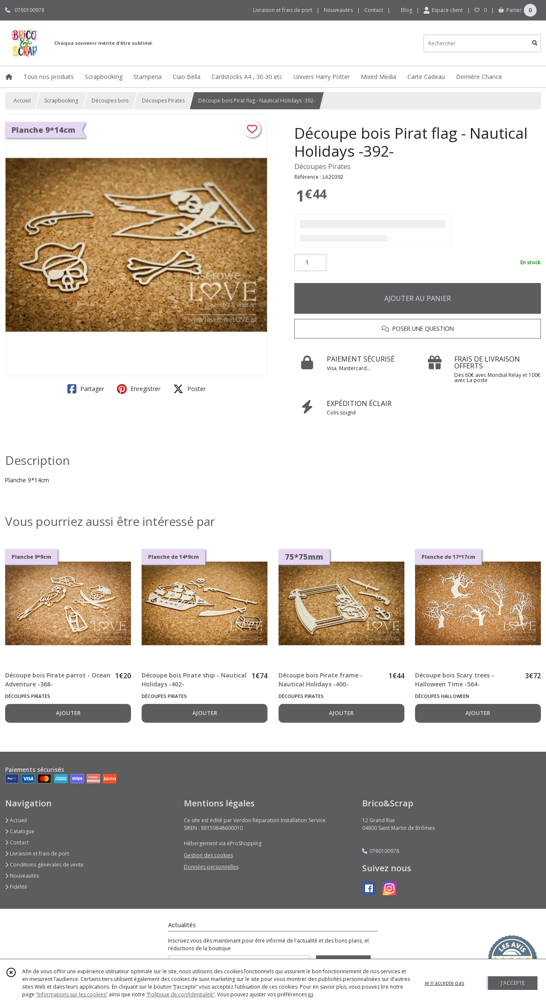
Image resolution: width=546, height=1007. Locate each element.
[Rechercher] (534, 43)
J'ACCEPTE (513, 983)
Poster (189, 389)
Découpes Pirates (163, 100)
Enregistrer (138, 389)
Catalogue (20, 831)
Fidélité (16, 886)
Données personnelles (211, 866)
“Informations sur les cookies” (71, 994)
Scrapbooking (61, 100)
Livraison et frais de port (37, 853)
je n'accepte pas (444, 983)
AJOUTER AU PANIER (417, 298)
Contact (373, 10)
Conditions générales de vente (44, 864)
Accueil (22, 100)
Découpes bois (110, 100)
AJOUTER (68, 713)
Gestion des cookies (208, 855)
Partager (85, 389)
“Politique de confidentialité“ (180, 994)
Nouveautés (22, 875)
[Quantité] (310, 262)
